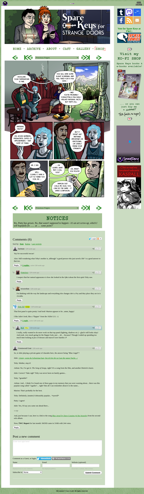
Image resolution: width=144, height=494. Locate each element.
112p (27, 307)
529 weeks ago (30, 249)
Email (44, 462)
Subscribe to (27, 472)
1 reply (25, 320)
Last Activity (37, 244)
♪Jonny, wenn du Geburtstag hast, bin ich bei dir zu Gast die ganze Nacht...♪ (48, 358)
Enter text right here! (57, 448)
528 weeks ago (35, 289)
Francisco (24, 272)
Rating (27, 244)
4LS (22, 328)
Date (22, 244)
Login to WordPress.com (61, 458)
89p (26, 328)
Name (15, 462)
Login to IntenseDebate (44, 458)
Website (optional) (79, 462)
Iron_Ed (21, 307)
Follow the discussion (99, 238)
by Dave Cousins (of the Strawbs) (69, 416)
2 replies (26, 265)
